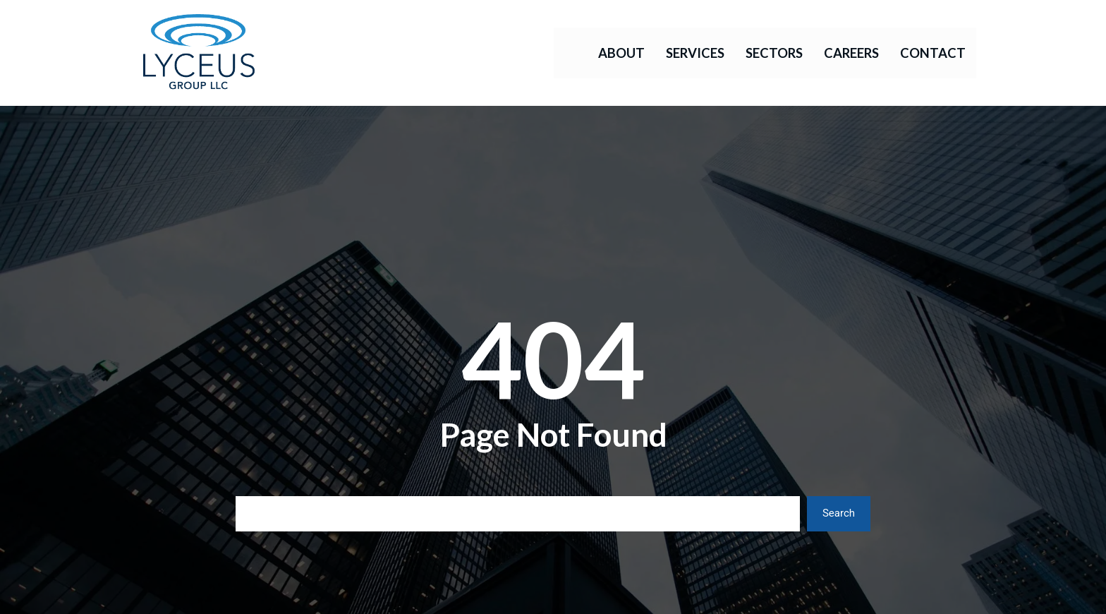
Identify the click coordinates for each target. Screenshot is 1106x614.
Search (838, 513)
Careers (851, 53)
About (621, 53)
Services (695, 53)
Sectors (774, 53)
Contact (933, 53)
